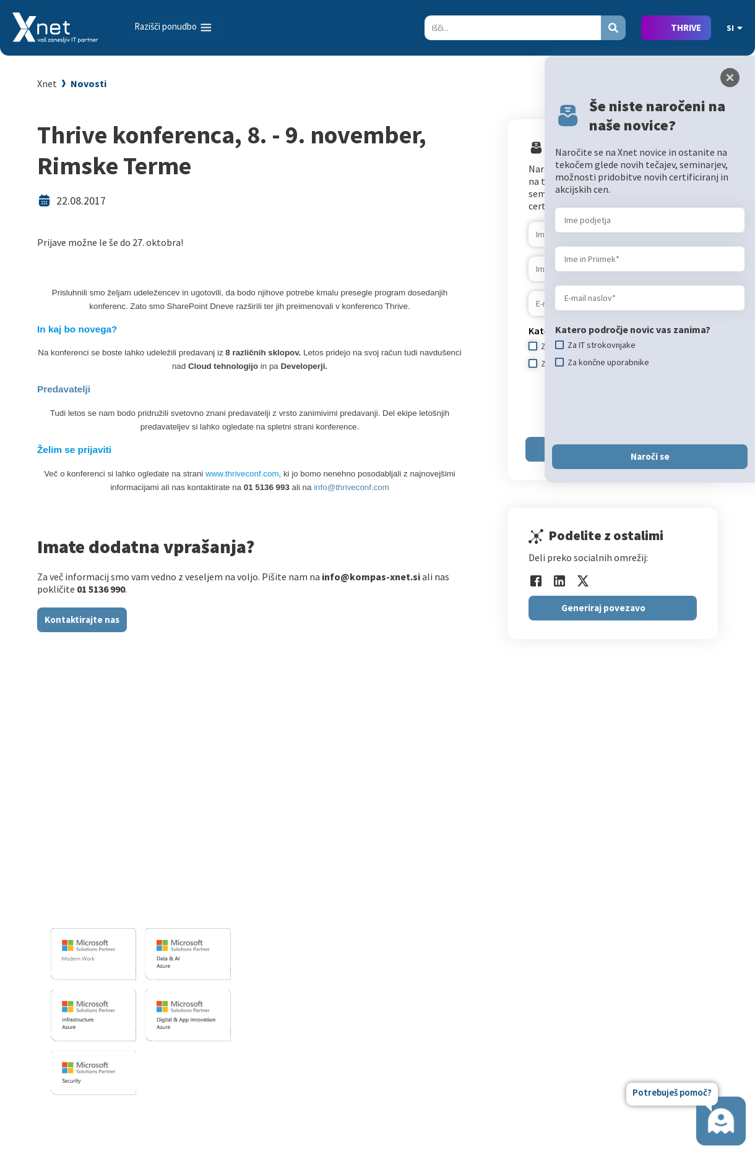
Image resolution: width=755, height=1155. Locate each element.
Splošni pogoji (476, 927)
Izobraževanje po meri (493, 873)
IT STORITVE (302, 817)
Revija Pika (636, 963)
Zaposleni (634, 873)
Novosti (88, 83)
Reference (635, 891)
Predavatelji (63, 389)
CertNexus (468, 975)
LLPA (623, 945)
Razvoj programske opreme (337, 837)
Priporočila (470, 909)
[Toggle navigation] (173, 27)
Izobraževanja (481, 817)
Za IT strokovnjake (485, 855)
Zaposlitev (635, 855)
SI (735, 27)
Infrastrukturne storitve (329, 885)
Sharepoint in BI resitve (328, 903)
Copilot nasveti (478, 1011)
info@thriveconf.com (351, 487)
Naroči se (650, 456)
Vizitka (627, 837)
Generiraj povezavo (603, 608)
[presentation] (649, 406)
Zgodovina (635, 981)
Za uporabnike (476, 837)
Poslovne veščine (482, 891)
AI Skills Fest (473, 993)
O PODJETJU (636, 817)
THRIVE (686, 27)
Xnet (47, 83)
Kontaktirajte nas (82, 619)
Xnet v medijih (643, 927)
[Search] (513, 27)
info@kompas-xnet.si (118, 908)
